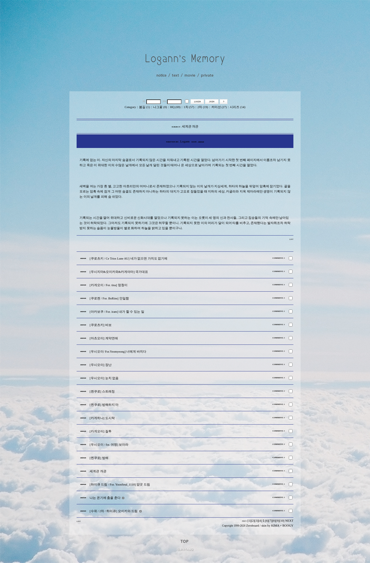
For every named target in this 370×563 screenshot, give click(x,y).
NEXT (289, 520)
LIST (291, 239)
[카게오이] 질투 (101, 431)
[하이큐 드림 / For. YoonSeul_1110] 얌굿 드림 (120, 484)
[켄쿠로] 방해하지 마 (104, 404)
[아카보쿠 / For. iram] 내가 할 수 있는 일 (117, 311)
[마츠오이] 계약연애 (104, 338)
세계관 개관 (98, 471)
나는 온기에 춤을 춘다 (105, 497)
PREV (244, 521)
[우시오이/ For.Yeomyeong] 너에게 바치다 (118, 351)
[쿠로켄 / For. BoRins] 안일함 (109, 298)
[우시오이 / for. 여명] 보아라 (109, 444)
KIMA (275, 525)
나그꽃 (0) (160, 107)
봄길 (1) (144, 107)
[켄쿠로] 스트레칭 (102, 391)
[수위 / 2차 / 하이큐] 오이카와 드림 (114, 511)
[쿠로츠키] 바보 (101, 325)
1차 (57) (189, 107)
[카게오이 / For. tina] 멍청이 (108, 285)
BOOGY (287, 525)
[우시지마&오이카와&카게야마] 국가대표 (119, 271)
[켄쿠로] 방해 (99, 458)
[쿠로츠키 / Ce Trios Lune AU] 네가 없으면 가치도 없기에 (129, 258)
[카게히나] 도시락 (102, 418)
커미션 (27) (219, 107)
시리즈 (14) (237, 107)
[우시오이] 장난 (101, 364)
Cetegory (130, 107)
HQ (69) (175, 107)
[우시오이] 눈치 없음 (104, 378)
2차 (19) (202, 107)
